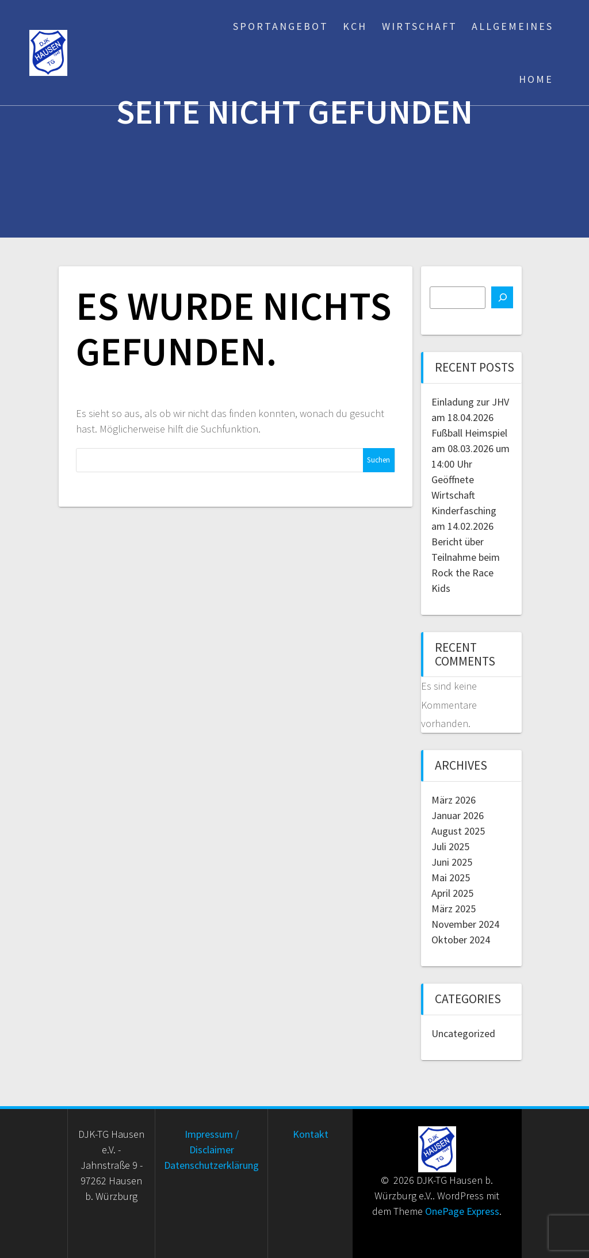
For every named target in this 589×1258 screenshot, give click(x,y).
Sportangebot (280, 26)
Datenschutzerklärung (211, 1165)
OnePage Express (462, 1211)
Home (536, 79)
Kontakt (310, 1134)
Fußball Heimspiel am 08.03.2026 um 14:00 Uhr (470, 448)
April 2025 (452, 893)
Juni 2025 (451, 862)
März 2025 (453, 908)
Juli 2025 (450, 846)
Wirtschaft (419, 26)
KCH (355, 26)
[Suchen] (502, 297)
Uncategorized (463, 1033)
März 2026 (453, 799)
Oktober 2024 (460, 939)
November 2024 (465, 924)
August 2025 (458, 831)
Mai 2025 (450, 877)
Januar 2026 (457, 815)
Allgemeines (512, 26)
